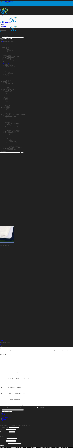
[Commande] (6, 38)
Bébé (6, 63)
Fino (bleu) (9, 50)
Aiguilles (6, 71)
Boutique (4, 17)
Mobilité (6, 117)
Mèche (8, 124)
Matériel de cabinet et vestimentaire (9, 89)
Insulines (8, 76)
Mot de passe (3, 429)
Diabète (6, 98)
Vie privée (25, 407)
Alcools (6, 43)
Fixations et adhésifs (9, 127)
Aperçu (1, 243)
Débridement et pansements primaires (12, 126)
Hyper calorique (8, 100)
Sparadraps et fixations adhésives (13, 130)
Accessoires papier (8, 90)
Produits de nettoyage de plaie (11, 142)
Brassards (9, 85)
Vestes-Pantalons (10, 94)
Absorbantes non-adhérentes (13, 123)
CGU (22, 407)
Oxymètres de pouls (9, 83)
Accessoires (7, 69)
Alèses (6, 61)
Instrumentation (5, 81)
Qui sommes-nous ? (6, 22)
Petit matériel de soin (6, 107)
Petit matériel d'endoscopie (10, 132)
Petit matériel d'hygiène (9, 57)
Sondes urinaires (8, 113)
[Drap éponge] (7, 339)
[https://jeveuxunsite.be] (40, 407)
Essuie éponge (3, 247)
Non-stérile (9, 133)
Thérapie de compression (10, 148)
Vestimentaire (7, 93)
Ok (68, 447)
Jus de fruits (7, 101)
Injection (4, 68)
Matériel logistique (8, 91)
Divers (6, 82)
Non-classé (4, 96)
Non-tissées (9, 125)
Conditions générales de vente (14, 407)
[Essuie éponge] (7, 242)
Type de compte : (4, 443)
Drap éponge (2, 344)
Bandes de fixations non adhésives (14, 129)
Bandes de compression (11, 149)
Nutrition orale (5, 97)
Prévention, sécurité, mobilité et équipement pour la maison (14, 114)
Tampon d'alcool (8, 80)
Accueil (3, 15)
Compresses (7, 122)
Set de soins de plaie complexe (15, 147)
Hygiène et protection (6, 55)
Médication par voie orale (10, 110)
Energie (6, 99)
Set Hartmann (9, 145)
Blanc (8, 49)
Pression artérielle (8, 84)
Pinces (10, 135)
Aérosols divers (8, 42)
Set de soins (7, 143)
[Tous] (13, 37)
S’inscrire (2, 445)
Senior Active (7, 106)
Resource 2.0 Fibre (8, 105)
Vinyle (6, 52)
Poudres (6, 102)
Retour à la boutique (9, 52)
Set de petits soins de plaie (14, 146)
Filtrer (22, 152)
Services (4, 20)
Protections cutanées (9, 59)
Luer (8, 77)
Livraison (4, 24)
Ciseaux (10, 134)
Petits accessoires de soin (10, 112)
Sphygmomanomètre (11, 87)
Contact (4, 26)
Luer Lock (9, 79)
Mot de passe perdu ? (4, 434)
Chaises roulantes (10, 120)
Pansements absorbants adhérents (12, 131)
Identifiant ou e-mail (4, 427)
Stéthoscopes (7, 88)
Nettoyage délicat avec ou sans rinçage (12, 56)
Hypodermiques (10, 73)
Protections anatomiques (10, 66)
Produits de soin (8, 58)
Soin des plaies (5, 121)
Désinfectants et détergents (8, 41)
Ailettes (8, 72)
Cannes (8, 118)
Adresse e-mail (3, 438)
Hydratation (7, 108)
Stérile (8, 51)
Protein (6, 104)
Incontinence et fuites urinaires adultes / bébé (11, 60)
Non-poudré (9, 54)
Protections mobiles (9, 67)
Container (7, 74)
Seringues (7, 75)
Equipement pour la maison (10, 116)
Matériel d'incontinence (9, 65)
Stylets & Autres (12, 137)
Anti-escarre (7, 115)
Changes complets (8, 64)
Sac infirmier (7, 92)
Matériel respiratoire (9, 109)
